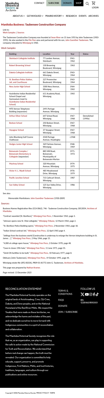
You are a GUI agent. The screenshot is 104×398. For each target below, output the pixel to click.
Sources (20, 32)
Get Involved (34, 16)
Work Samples (9, 32)
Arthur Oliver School (18, 116)
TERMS (52, 393)
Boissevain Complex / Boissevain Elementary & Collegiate (20, 154)
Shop (78, 3)
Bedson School (15, 123)
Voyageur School (16, 130)
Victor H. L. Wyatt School (20, 170)
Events (82, 16)
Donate (67, 3)
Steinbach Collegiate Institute (22, 58)
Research (71, 16)
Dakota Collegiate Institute (20, 72)
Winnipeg (26, 43)
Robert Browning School (19, 65)
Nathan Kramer (33, 267)
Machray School (16, 163)
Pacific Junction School (19, 177)
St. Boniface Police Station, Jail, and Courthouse (20, 80)
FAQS (61, 299)
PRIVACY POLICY (42, 393)
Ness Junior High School (19, 86)
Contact (39, 3)
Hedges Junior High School (20, 144)
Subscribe (53, 3)
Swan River (56, 37)
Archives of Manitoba (73, 262)
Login (95, 7)
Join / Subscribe (68, 311)
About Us (18, 16)
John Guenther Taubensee (76, 40)
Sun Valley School (17, 185)
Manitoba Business (12, 24)
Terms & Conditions (65, 292)
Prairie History (53, 16)
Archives (93, 16)
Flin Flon (32, 40)
